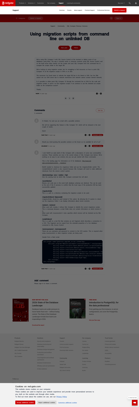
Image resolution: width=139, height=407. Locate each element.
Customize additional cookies (67, 402)
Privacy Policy (61, 396)
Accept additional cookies (25, 402)
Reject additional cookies (46, 402)
